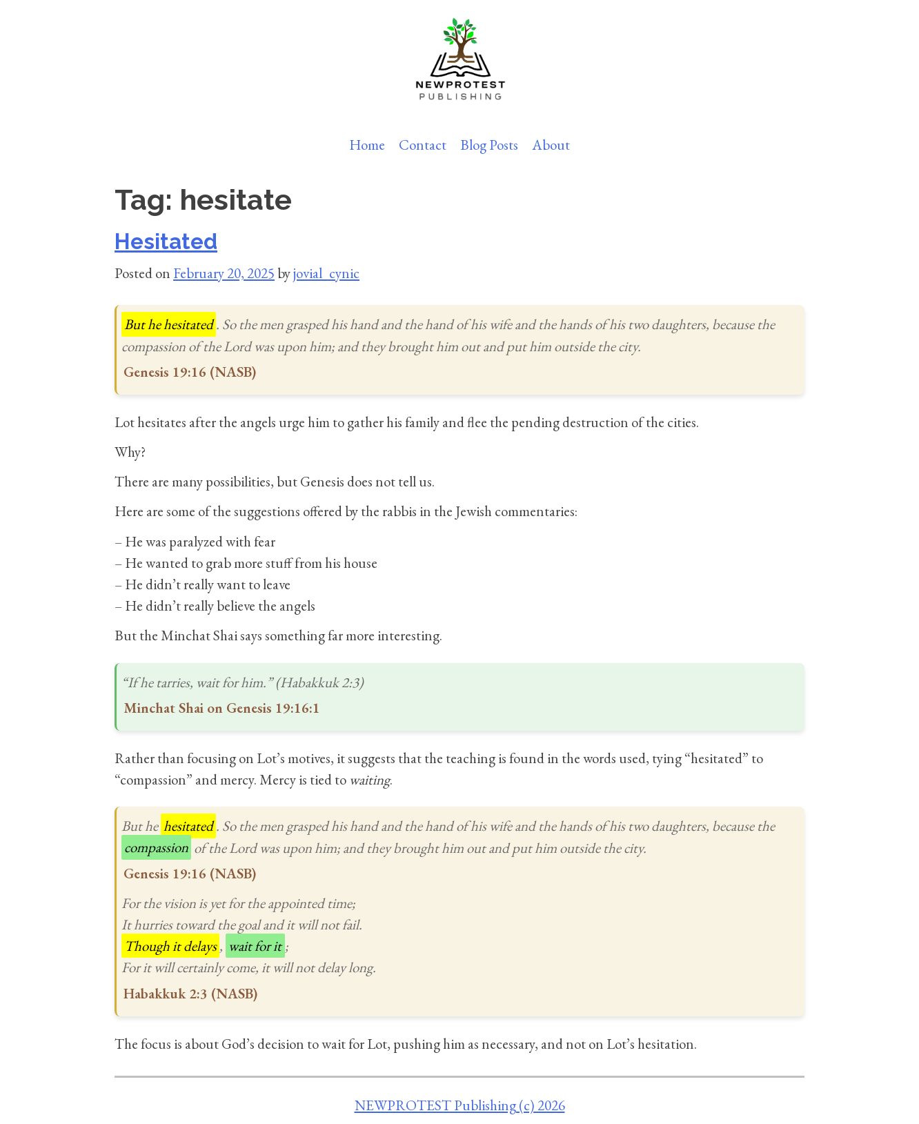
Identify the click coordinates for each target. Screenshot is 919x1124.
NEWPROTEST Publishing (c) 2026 (460, 1105)
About (551, 144)
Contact (422, 144)
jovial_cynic (326, 273)
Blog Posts (489, 144)
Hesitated (166, 241)
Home (367, 144)
